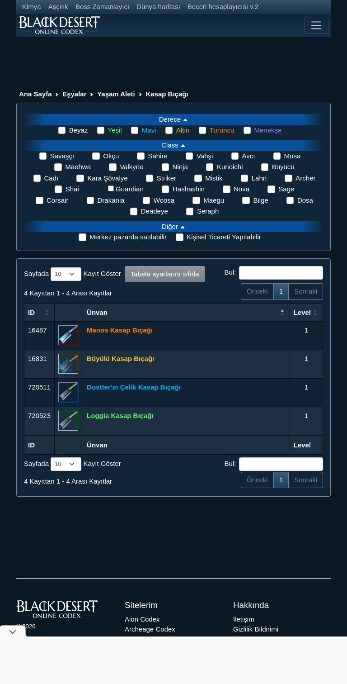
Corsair (57, 200)
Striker (166, 178)
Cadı (51, 178)
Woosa (164, 200)
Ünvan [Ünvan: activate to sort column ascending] (97, 312)
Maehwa (78, 167)
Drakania (111, 200)
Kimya (31, 6)
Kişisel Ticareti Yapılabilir (224, 237)
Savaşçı (62, 156)
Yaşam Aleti (116, 94)
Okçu (111, 156)
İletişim (243, 619)
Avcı (248, 156)
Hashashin (189, 189)
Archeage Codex (150, 629)
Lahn (259, 178)
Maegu (213, 200)
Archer (305, 178)
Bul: (274, 273)
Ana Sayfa (35, 94)
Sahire (157, 156)
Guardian (130, 189)
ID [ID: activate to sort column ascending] (31, 312)
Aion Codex (142, 619)
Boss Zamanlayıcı (102, 6)
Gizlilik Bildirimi (255, 629)
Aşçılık (58, 6)
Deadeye (154, 211)
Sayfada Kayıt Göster (72, 274)
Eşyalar (74, 94)
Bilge (260, 200)
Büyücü (283, 167)
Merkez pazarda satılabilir (128, 237)
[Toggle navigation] (316, 25)
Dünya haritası (158, 6)
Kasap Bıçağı (166, 94)
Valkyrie (131, 167)
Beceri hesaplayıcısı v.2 (223, 6)
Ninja (180, 167)
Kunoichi (230, 167)
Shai (72, 189)
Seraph (208, 211)
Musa (292, 156)
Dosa (305, 200)
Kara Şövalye (107, 178)
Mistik (213, 178)
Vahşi (205, 156)
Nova (241, 189)
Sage (286, 189)
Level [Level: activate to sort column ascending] (302, 312)
